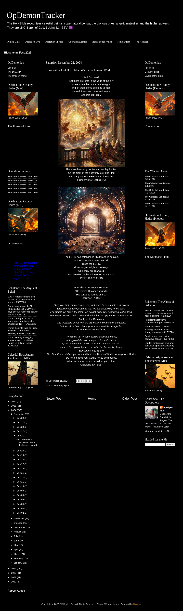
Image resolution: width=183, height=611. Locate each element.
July (16, 536)
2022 (14, 573)
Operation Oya (32, 41)
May (16, 545)
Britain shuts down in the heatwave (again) (157, 337)
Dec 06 (20, 495)
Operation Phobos (54, 41)
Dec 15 (20, 473)
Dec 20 (20, 450)
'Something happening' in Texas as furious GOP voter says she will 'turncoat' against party (23, 310)
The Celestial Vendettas (157, 176)
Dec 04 (20, 504)
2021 (14, 577)
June (16, 540)
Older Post (129, 398)
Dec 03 (20, 508)
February (19, 558)
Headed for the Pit (17, 176)
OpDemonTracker (36, 15)
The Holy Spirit (61, 385)
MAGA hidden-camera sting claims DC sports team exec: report (22, 299)
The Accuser (141, 41)
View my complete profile (157, 431)
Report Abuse (16, 590)
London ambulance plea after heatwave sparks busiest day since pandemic (159, 346)
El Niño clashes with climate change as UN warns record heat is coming (159, 313)
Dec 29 (20, 418)
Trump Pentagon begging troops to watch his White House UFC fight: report (20, 340)
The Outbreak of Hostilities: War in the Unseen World (26, 442)
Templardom (123, 41)
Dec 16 (20, 468)
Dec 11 (20, 481)
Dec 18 (20, 459)
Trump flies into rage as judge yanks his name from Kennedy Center (22, 331)
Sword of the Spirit (154, 76)
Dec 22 (20, 431)
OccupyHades (152, 72)
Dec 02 (20, 513)
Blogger (137, 604)
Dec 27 (20, 422)
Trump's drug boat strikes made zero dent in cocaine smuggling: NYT (21, 321)
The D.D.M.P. (14, 72)
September (20, 527)
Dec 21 (20, 435)
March (17, 554)
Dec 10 (20, 486)
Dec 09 (20, 490)
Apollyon (168, 407)
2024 (14, 410)
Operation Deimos (78, 41)
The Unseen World (17, 76)
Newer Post (54, 398)
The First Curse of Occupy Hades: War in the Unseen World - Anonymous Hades (91, 354)
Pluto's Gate (13, 41)
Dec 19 (20, 455)
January (18, 563)
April (16, 549)
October (18, 523)
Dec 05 (20, 499)
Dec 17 (20, 464)
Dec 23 (20, 427)
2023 (14, 568)
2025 (14, 406)
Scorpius (12, 68)
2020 (14, 581)
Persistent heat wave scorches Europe (155, 321)
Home (92, 398)
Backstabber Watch (102, 41)
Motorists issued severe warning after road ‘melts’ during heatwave (157, 329)
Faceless (149, 68)
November (19, 518)
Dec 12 (20, 477)
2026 (14, 401)
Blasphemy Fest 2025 (17, 52)
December (19, 414)
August (18, 531)
